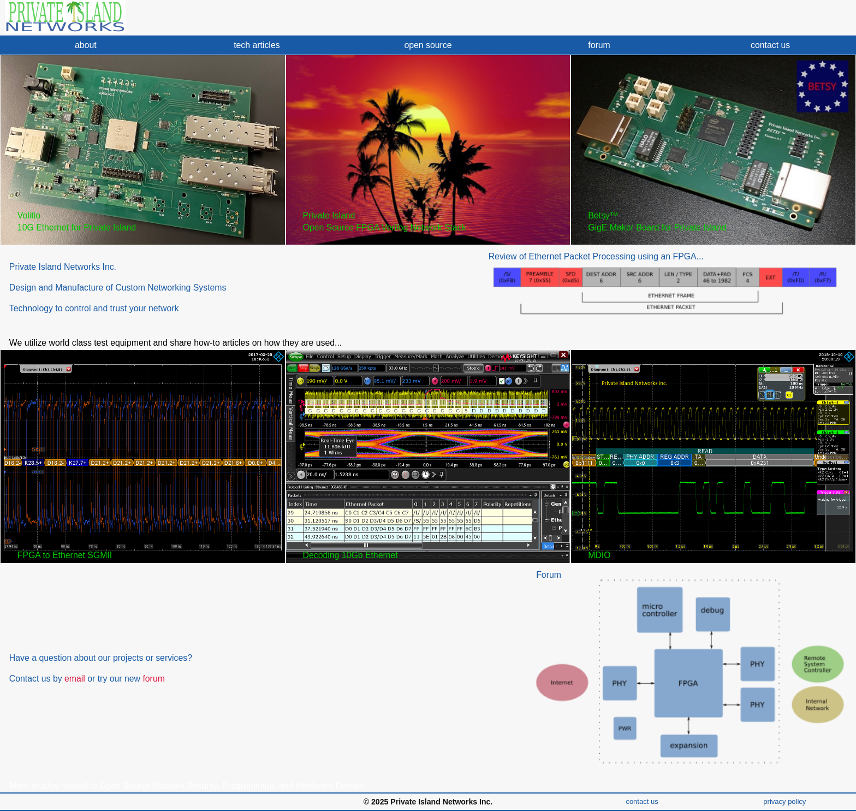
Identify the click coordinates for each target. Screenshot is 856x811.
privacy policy (784, 801)
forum (599, 45)
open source (427, 45)
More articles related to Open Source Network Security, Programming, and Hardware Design (185, 785)
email (74, 678)
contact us (770, 45)
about (86, 45)
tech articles (257, 45)
